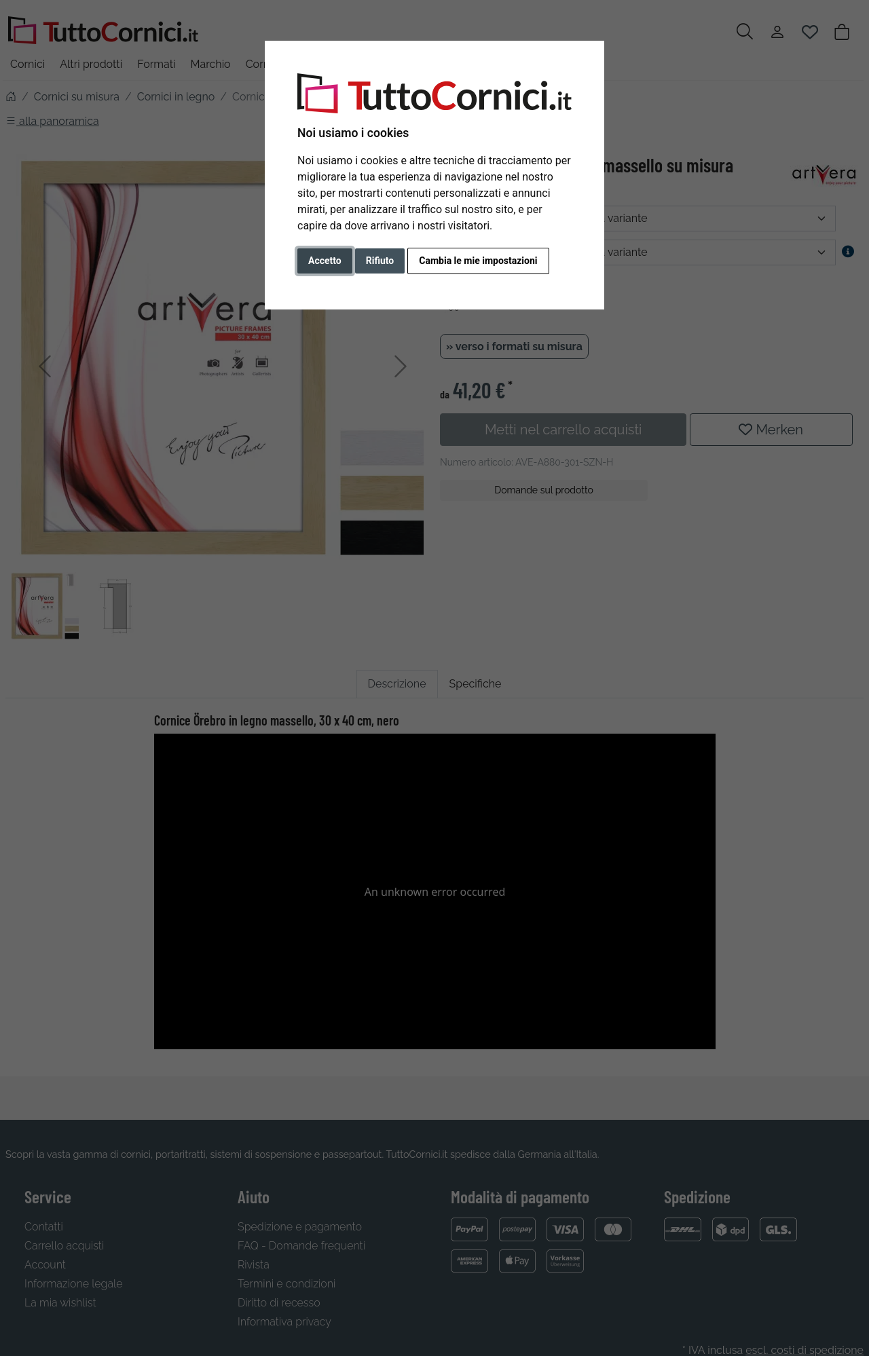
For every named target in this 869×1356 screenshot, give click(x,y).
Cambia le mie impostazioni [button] (478, 260)
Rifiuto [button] (380, 260)
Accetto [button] (324, 260)
